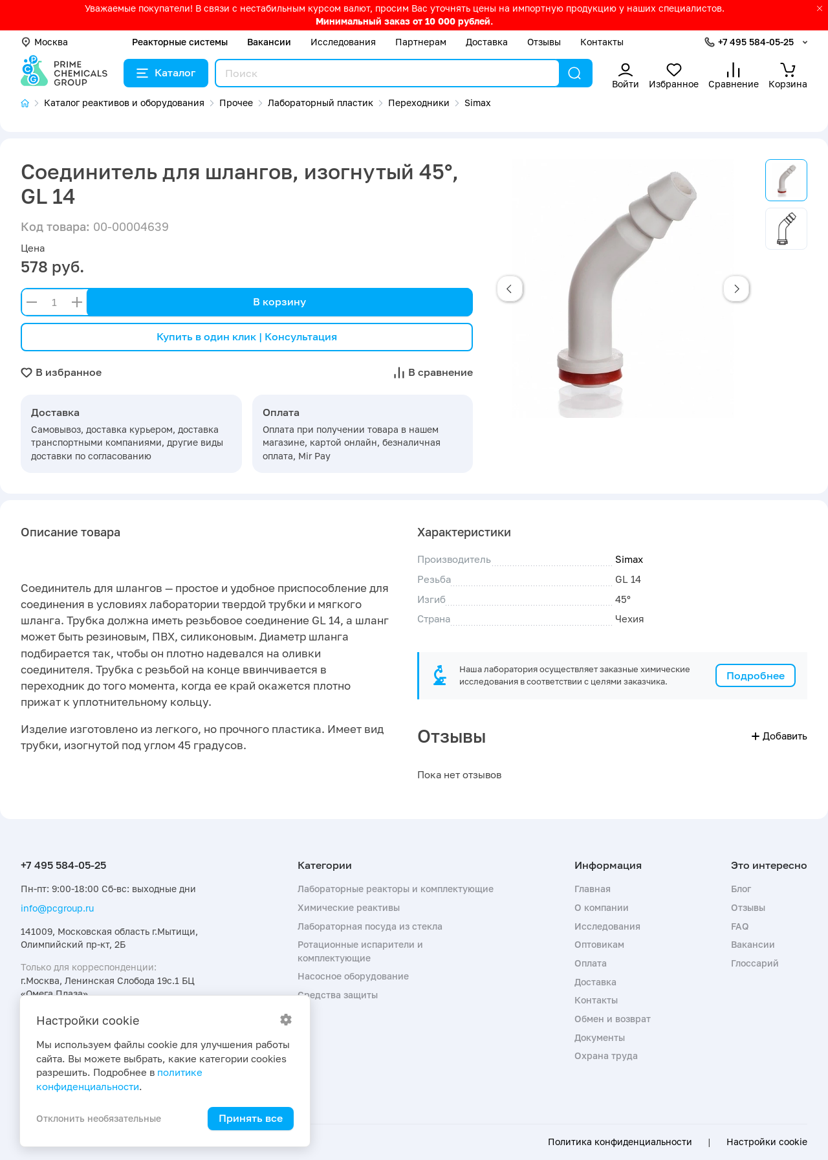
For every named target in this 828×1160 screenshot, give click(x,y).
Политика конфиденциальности (620, 1142)
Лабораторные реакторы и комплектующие (396, 888)
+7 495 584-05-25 (756, 41)
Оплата (590, 963)
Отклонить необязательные (98, 1118)
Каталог (165, 72)
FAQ (740, 926)
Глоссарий (755, 963)
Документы (599, 1037)
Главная (592, 888)
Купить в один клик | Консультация (247, 336)
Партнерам (420, 41)
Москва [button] (44, 41)
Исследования (343, 41)
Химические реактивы (349, 907)
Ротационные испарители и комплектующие (360, 951)
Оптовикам (599, 944)
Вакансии (269, 41)
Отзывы (544, 41)
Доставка (487, 41)
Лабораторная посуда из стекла (370, 926)
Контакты (602, 41)
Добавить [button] (779, 735)
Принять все (251, 1117)
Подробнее (755, 675)
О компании (601, 907)
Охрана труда (606, 1055)
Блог (741, 888)
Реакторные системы (180, 41)
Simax (629, 559)
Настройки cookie (766, 1142)
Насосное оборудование (353, 975)
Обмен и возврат (612, 1018)
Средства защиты (338, 994)
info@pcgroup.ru (57, 908)
